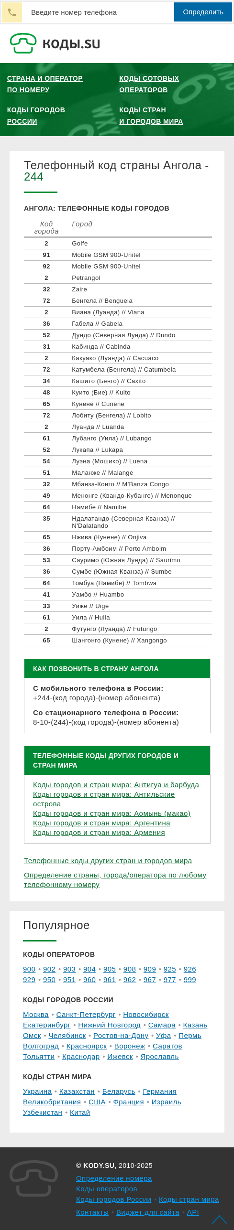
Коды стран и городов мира (151, 115)
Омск (32, 1035)
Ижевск (120, 1056)
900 (29, 969)
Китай (80, 1112)
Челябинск (67, 1035)
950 (49, 979)
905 (109, 969)
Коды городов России (36, 115)
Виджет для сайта (147, 1212)
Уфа (163, 1035)
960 (89, 979)
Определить (203, 12)
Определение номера (114, 1178)
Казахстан (77, 1091)
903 (69, 969)
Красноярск (87, 1046)
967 (150, 979)
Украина (37, 1091)
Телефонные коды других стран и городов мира (108, 860)
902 (49, 969)
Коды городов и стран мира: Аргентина (101, 823)
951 (69, 979)
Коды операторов (106, 1189)
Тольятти (39, 1056)
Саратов (167, 1046)
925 (170, 969)
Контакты (92, 1212)
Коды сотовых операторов (149, 84)
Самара (162, 1025)
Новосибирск (145, 1014)
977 (170, 979)
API (193, 1212)
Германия (160, 1091)
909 (150, 969)
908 (129, 969)
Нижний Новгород (109, 1025)
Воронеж (129, 1046)
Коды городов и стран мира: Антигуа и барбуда (116, 785)
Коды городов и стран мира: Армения (99, 832)
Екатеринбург (47, 1025)
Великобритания (52, 1102)
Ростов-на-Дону (120, 1035)
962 (129, 979)
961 (109, 979)
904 (89, 969)
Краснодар (81, 1056)
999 (190, 979)
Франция (128, 1102)
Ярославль (159, 1056)
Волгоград (41, 1046)
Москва (36, 1014)
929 (29, 979)
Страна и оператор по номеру (45, 84)
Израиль (166, 1102)
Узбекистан (42, 1112)
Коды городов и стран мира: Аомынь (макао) (111, 813)
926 (190, 969)
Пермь (189, 1035)
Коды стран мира (189, 1199)
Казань (195, 1025)
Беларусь (118, 1091)
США (97, 1102)
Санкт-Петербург (85, 1014)
